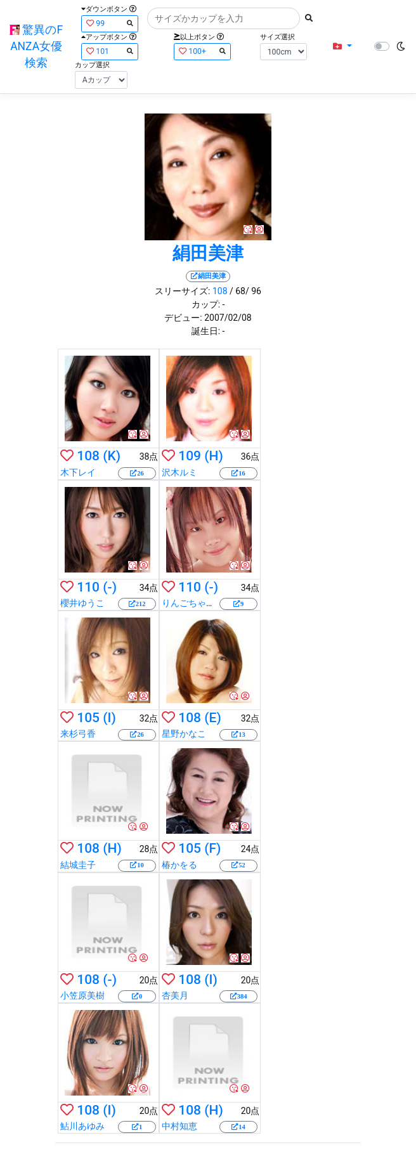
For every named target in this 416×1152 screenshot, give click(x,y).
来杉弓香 (78, 733)
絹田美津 (208, 253)
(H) (213, 455)
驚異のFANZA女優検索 (36, 46)
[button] (342, 47)
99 (109, 23)
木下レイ (78, 472)
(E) (212, 717)
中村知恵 (179, 1126)
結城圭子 (78, 865)
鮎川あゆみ (82, 1126)
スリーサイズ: (182, 291)
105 (88, 717)
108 (220, 291)
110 (88, 587)
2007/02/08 (228, 318)
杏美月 (175, 995)
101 (109, 51)
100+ (202, 51)
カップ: (206, 304)
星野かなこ (184, 733)
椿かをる (179, 865)
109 (189, 455)
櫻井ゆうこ (82, 603)
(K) (111, 455)
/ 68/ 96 (245, 291)
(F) (212, 848)
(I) (109, 717)
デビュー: (183, 318)
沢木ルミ (179, 472)
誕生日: (206, 331)
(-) (110, 587)
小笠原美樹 (82, 995)
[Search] (223, 18)
